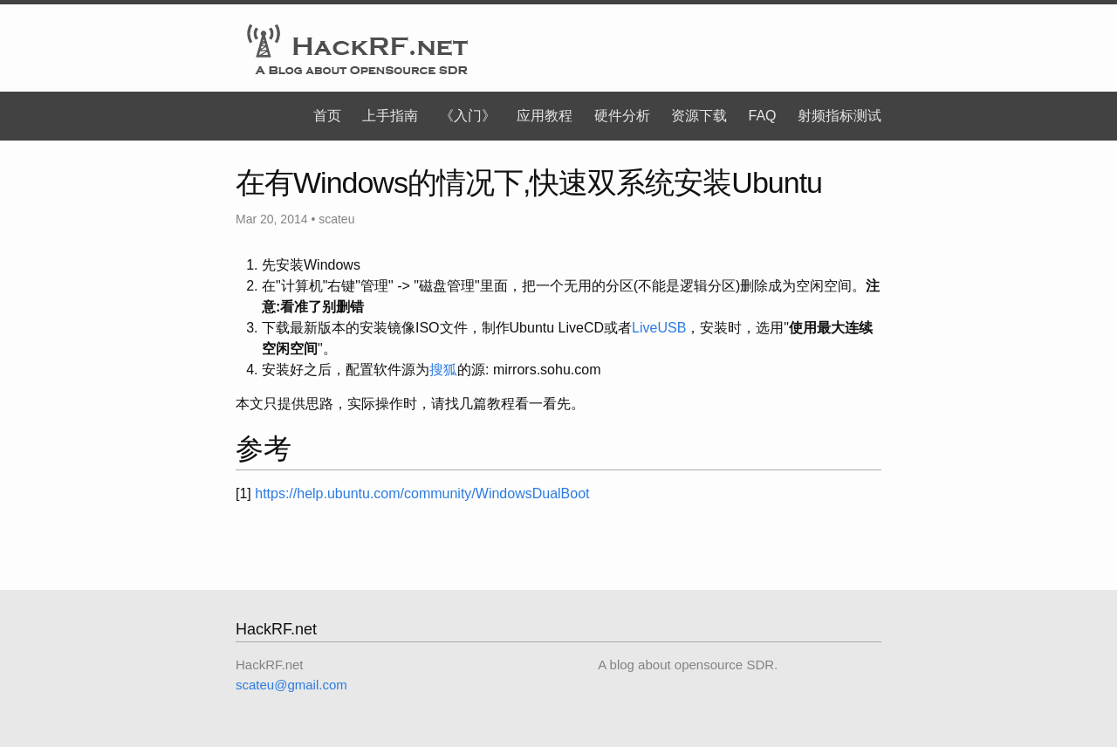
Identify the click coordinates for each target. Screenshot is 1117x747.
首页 (327, 115)
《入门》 (468, 115)
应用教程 (544, 115)
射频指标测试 (839, 115)
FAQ (763, 115)
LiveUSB (659, 327)
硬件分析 (622, 115)
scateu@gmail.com (291, 684)
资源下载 (699, 115)
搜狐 (443, 369)
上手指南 (390, 115)
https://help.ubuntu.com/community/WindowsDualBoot (422, 493)
